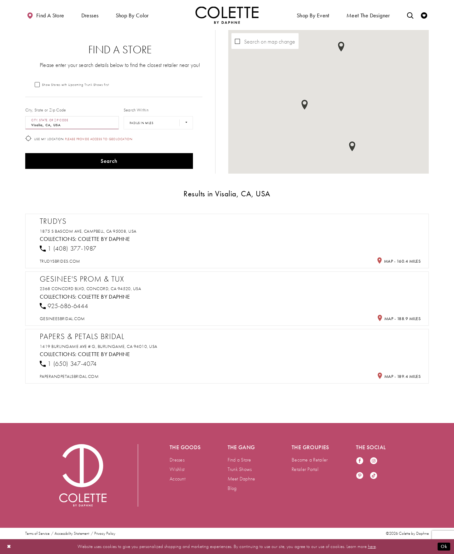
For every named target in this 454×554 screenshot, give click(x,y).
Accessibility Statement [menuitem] (72, 533)
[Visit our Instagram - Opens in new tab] (373, 461)
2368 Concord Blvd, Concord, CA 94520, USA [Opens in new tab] (90, 288)
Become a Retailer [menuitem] (310, 459)
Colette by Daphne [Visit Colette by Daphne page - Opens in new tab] (104, 238)
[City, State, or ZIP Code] (72, 122)
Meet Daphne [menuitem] (241, 478)
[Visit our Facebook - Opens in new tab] (360, 461)
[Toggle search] (410, 15)
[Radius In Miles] (158, 122)
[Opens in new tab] (60, 261)
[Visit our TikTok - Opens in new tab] (373, 476)
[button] (90, 15)
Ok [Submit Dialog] (444, 546)
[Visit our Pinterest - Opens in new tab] (360, 476)
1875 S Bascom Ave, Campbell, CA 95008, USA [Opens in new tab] (88, 231)
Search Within (136, 110)
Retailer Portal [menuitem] (305, 469)
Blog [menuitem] (232, 488)
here (372, 546)
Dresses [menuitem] (177, 459)
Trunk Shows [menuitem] (240, 469)
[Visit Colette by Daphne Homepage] (83, 475)
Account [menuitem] (177, 478)
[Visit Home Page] (227, 15)
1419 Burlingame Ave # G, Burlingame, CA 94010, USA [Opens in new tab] (98, 346)
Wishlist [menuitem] (177, 469)
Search (109, 160)
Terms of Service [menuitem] (37, 533)
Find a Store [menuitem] (239, 459)
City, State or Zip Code (45, 110)
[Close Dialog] (9, 546)
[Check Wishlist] (424, 15)
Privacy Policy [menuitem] (104, 533)
